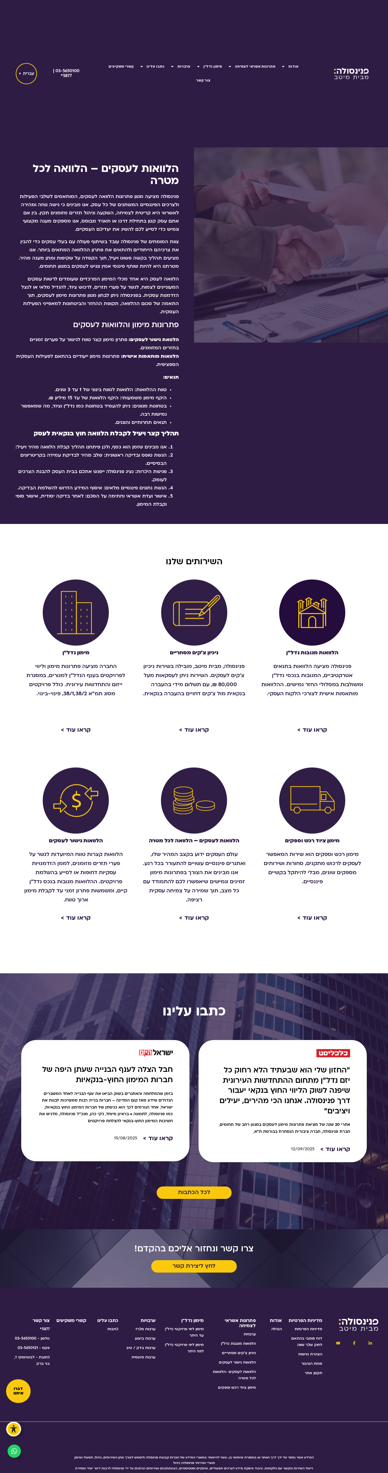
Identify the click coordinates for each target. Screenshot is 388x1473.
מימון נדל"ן (209, 67)
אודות (289, 67)
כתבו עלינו (152, 67)
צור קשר (203, 80)
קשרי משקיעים (121, 66)
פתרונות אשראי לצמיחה (251, 67)
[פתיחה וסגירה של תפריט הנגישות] (13, 1429)
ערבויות (180, 67)
